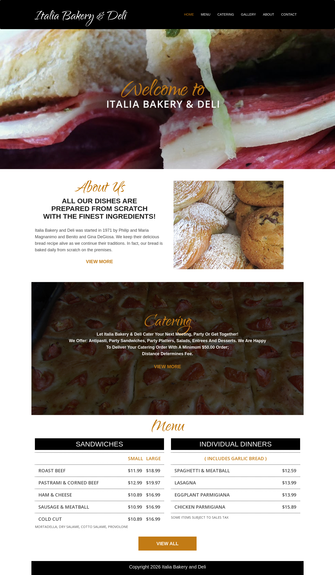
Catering (225, 14)
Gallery (248, 14)
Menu (205, 14)
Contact (289, 14)
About (268, 14)
